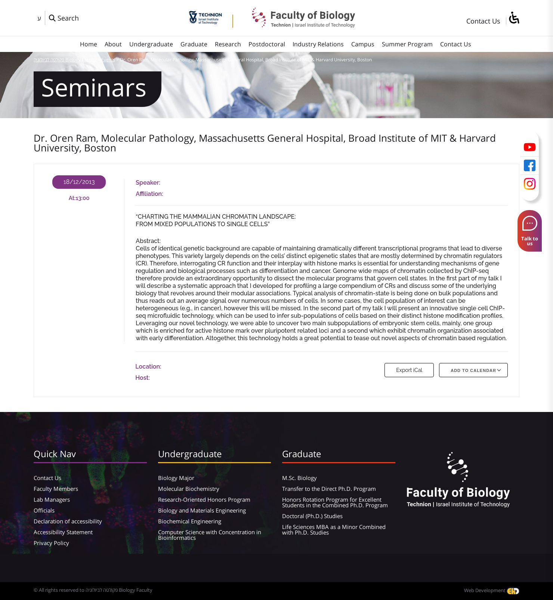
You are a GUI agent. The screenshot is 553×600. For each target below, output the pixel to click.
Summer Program (407, 44)
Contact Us (483, 20)
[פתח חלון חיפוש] (64, 18)
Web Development (491, 590)
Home (88, 44)
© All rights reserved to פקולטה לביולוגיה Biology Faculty (93, 590)
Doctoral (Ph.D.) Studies (312, 516)
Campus (362, 44)
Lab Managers (52, 499)
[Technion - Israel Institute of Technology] (205, 21)
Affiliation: (149, 193)
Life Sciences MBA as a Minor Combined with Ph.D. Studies (334, 529)
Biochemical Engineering (189, 521)
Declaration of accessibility (68, 521)
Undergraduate (151, 44)
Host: (142, 377)
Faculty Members (56, 488)
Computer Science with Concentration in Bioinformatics (209, 534)
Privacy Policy (51, 543)
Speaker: (148, 182)
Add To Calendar (473, 370)
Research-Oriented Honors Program (204, 499)
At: (72, 198)
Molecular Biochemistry (188, 488)
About (113, 44)
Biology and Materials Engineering (202, 510)
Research (228, 44)
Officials (44, 510)
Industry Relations (318, 44)
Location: (148, 366)
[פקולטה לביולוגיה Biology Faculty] (298, 25)
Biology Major (176, 477)
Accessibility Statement (63, 532)
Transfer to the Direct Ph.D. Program (329, 488)
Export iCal (409, 370)
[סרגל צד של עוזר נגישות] (513, 18)
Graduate (193, 44)
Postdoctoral (266, 44)
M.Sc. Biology (299, 477)
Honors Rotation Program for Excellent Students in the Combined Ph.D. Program (335, 502)
